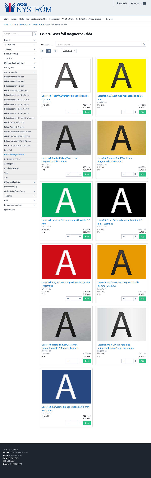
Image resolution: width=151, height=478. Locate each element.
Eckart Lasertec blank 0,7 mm (16, 100)
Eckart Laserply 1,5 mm (14, 86)
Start (6, 19)
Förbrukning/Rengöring (14, 191)
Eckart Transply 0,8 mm (14, 127)
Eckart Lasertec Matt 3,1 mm (16, 113)
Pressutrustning (11, 54)
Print (6, 200)
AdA (6, 178)
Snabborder (54, 19)
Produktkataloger (96, 19)
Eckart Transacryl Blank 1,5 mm (17, 132)
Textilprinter (9, 45)
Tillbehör (8, 196)
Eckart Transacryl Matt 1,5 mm (17, 136)
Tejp (6, 173)
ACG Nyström (68, 19)
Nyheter (14, 19)
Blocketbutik (81, 19)
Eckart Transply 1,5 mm (14, 122)
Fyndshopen (9, 210)
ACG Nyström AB (10, 449)
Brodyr (7, 40)
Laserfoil (8, 150)
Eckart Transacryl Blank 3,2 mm (17, 141)
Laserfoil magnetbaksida (15, 155)
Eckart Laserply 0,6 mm (14, 77)
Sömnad (8, 49)
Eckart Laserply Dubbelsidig (16, 90)
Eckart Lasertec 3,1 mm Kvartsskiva (19, 118)
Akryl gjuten (9, 164)
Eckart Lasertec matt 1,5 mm (16, 104)
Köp (87, 112)
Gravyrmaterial (38, 24)
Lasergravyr (25, 24)
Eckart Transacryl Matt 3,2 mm (17, 145)
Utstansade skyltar (12, 159)
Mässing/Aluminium (12, 182)
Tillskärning (9, 58)
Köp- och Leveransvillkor (36, 19)
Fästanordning (10, 187)
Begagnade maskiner (13, 205)
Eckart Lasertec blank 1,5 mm (16, 109)
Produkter (14, 24)
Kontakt (109, 19)
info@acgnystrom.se (19, 452)
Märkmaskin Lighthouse (14, 63)
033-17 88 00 (17, 455)
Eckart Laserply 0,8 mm (14, 81)
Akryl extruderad (11, 168)
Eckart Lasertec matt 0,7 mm (16, 95)
